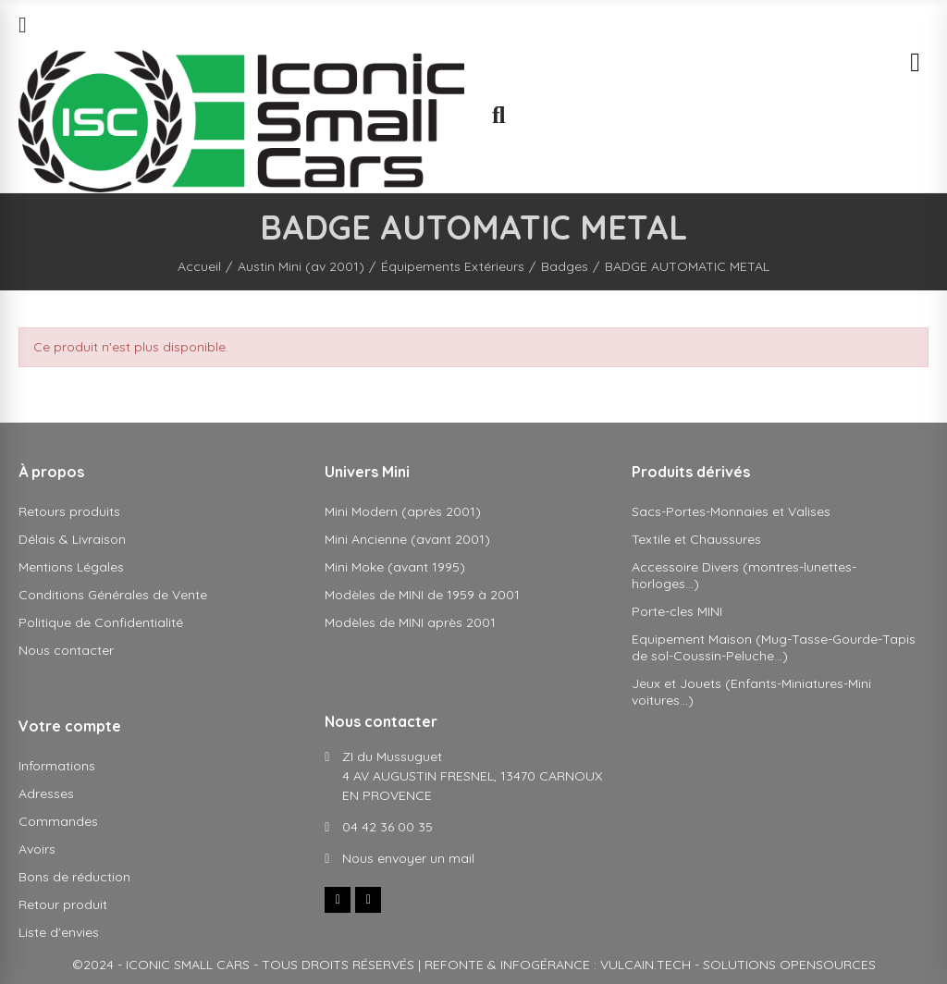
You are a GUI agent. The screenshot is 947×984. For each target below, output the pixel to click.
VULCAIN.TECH (645, 964)
